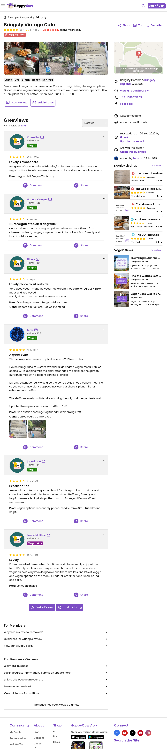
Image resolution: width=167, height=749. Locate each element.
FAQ (36, 732)
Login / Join (156, 6)
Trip (138, 25)
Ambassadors (18, 738)
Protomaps (133, 68)
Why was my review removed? (56, 632)
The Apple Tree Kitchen (151, 189)
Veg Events (16, 744)
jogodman (34, 461)
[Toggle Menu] (3, 6)
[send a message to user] (43, 137)
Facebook (126, 104)
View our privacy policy (56, 646)
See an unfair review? (56, 686)
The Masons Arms (148, 204)
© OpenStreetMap (149, 68)
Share (81, 185)
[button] (139, 54)
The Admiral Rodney (149, 173)
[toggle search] (143, 5)
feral (23, 125)
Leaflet (123, 68)
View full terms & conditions (56, 693)
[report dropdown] (104, 136)
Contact (39, 737)
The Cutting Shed (147, 235)
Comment (33, 185)
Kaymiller (33, 137)
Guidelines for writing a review (56, 639)
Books (57, 742)
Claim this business (56, 666)
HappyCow (136, 297)
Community (20, 725)
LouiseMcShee (36, 535)
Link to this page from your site (56, 680)
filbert (31, 259)
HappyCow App (84, 725)
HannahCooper (37, 199)
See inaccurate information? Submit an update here (56, 673)
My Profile (15, 732)
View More (157, 165)
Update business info (134, 141)
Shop (57, 725)
